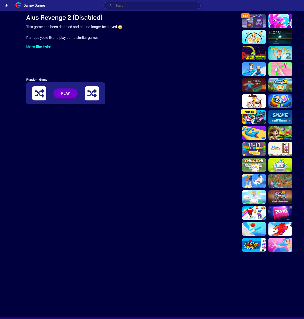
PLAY (65, 93)
